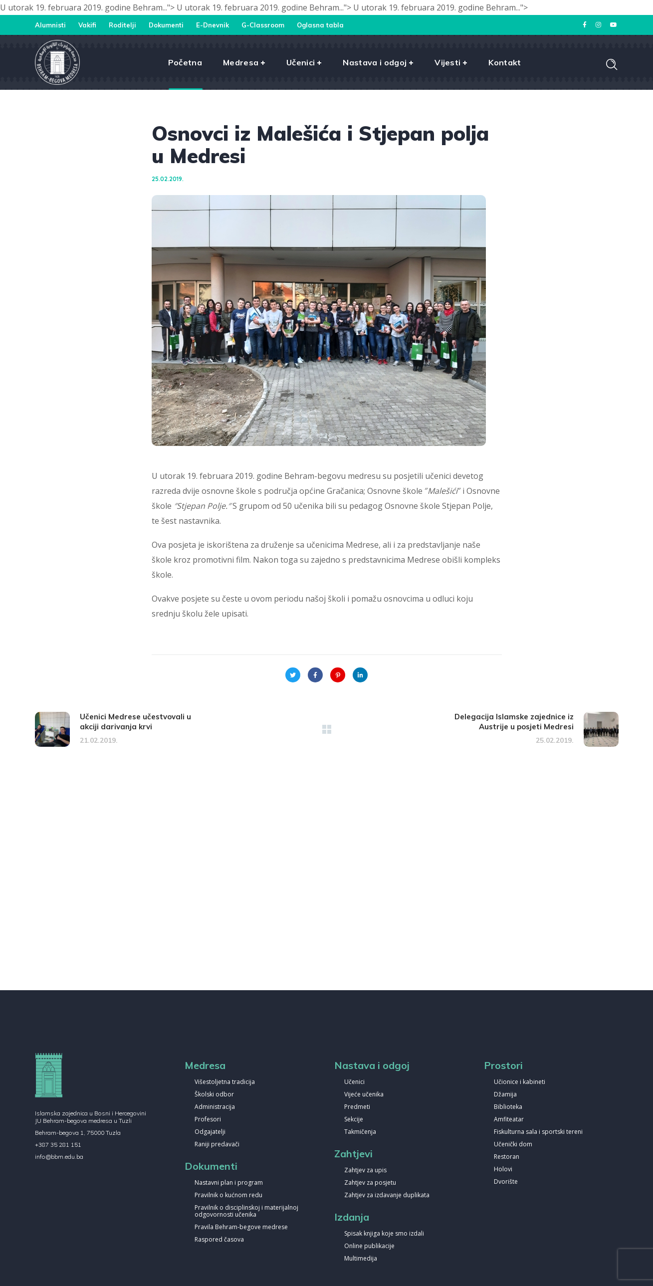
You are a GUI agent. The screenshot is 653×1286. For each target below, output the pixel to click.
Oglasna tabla (320, 25)
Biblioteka (508, 1107)
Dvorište (506, 1182)
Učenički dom (513, 1144)
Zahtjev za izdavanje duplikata (387, 1195)
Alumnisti (50, 25)
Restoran (506, 1157)
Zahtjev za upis (365, 1170)
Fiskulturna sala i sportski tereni (538, 1132)
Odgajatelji (210, 1132)
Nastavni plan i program (229, 1183)
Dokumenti (166, 25)
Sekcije (353, 1119)
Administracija (215, 1107)
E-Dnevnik (212, 25)
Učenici (354, 1082)
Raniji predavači (217, 1144)
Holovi (503, 1169)
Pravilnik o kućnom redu (228, 1195)
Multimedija (360, 1259)
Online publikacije (369, 1246)
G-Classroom (262, 25)
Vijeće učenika (364, 1094)
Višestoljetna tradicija (225, 1082)
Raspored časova (219, 1240)
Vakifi (87, 25)
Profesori (208, 1119)
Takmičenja (360, 1132)
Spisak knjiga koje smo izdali (384, 1234)
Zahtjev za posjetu (370, 1183)
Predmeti (357, 1107)
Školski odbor (214, 1094)
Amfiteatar (509, 1119)
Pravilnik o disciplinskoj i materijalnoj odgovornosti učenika (246, 1211)
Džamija (505, 1094)
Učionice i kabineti (519, 1082)
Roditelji (122, 25)
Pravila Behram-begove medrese (241, 1227)
